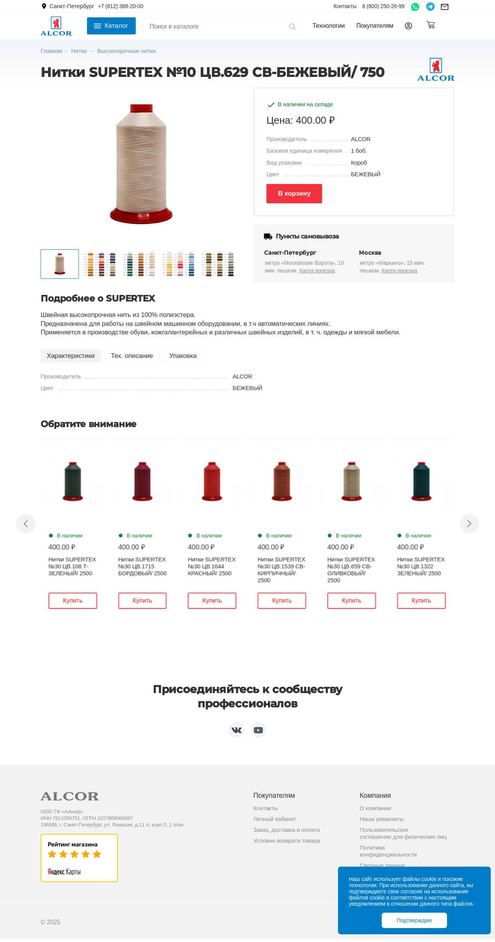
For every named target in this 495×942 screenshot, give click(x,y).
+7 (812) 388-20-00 (120, 6)
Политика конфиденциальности (388, 853)
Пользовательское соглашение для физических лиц (403, 836)
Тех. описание (132, 355)
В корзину (294, 193)
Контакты (344, 6)
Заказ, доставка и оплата (286, 832)
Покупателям (374, 25)
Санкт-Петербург (72, 6)
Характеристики (71, 355)
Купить (83, 601)
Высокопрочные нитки (126, 51)
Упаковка (183, 355)
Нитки (79, 51)
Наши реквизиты (382, 821)
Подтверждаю (414, 920)
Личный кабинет (274, 821)
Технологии (328, 25)
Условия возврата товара (286, 843)
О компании (375, 810)
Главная (51, 51)
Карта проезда (317, 270)
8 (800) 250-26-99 (383, 6)
